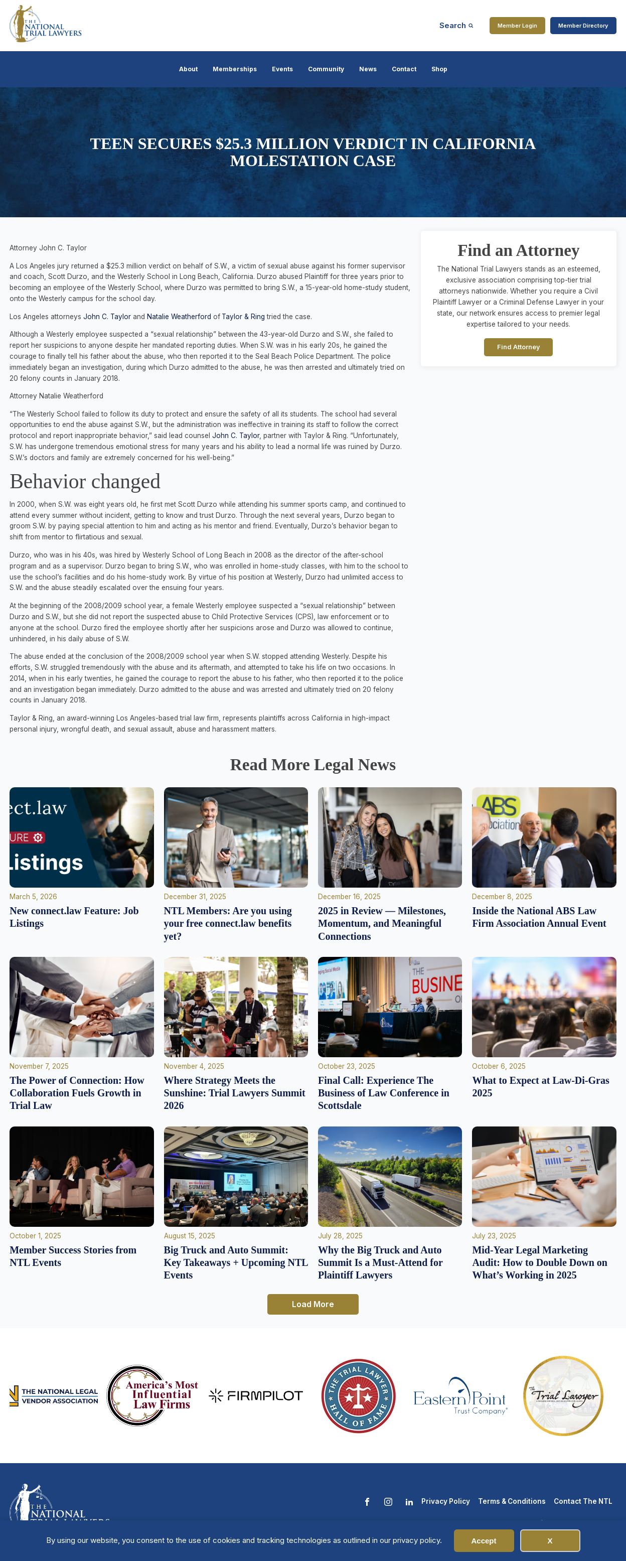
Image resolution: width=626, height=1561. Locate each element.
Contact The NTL (583, 1501)
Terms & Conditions (512, 1501)
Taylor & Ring (243, 317)
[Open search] (456, 25)
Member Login (517, 25)
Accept (483, 1540)
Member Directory (583, 25)
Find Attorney (518, 347)
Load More (313, 1304)
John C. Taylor (107, 317)
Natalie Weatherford (179, 317)
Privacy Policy (445, 1501)
